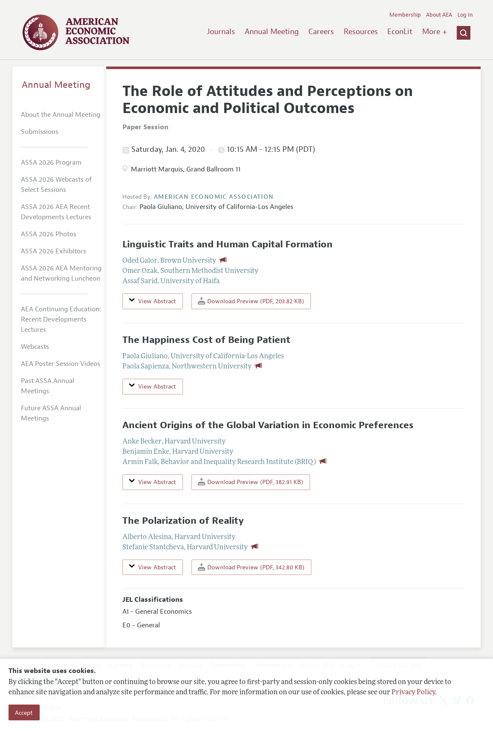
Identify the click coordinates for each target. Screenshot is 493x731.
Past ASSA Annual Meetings (47, 386)
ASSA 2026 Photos (48, 234)
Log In (465, 15)
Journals (221, 31)
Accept (24, 712)
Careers (321, 31)
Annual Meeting (272, 31)
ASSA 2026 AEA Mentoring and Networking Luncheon (61, 273)
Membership (405, 15)
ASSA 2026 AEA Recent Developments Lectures (56, 212)
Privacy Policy (413, 692)
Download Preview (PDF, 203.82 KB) (251, 301)
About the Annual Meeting (60, 114)
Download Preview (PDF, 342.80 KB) (251, 567)
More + (434, 31)
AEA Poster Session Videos (60, 364)
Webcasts (35, 346)
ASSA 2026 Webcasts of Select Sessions (56, 184)
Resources (361, 31)
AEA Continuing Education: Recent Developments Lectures (61, 319)
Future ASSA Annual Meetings (51, 413)
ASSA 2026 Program (51, 162)
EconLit (399, 31)
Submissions (39, 132)
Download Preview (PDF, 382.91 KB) (250, 482)
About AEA (439, 15)
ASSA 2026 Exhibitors (53, 251)
